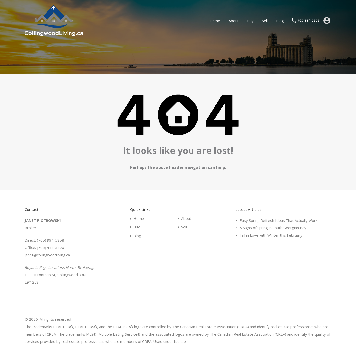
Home (215, 20)
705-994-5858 (308, 20)
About (234, 20)
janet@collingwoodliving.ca (47, 254)
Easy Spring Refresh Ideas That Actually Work (278, 220)
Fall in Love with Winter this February (271, 235)
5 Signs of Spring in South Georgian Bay (273, 227)
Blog (280, 20)
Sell (265, 20)
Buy (250, 20)
